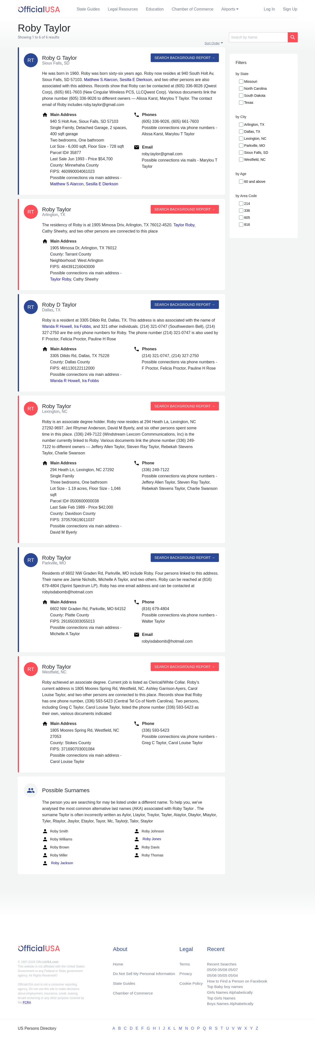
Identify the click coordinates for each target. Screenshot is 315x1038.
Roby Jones (147, 839)
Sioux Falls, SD (256, 152)
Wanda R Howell (57, 326)
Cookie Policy (191, 981)
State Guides (88, 9)
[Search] (258, 37)
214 (247, 203)
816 (247, 224)
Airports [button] (228, 9)
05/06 (209, 973)
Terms (184, 961)
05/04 (231, 973)
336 (247, 210)
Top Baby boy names (223, 985)
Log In (269, 9)
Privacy (185, 971)
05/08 (220, 967)
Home (118, 961)
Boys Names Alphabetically (228, 1003)
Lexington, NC (255, 138)
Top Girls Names (219, 997)
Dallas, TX (252, 131)
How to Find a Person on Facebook (235, 979)
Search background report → (184, 58)
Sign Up (290, 9)
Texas (248, 102)
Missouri (250, 81)
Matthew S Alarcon (100, 80)
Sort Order (212, 43)
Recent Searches (219, 961)
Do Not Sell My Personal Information (145, 971)
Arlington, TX (254, 124)
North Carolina (255, 88)
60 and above (254, 181)
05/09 (209, 967)
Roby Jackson (57, 863)
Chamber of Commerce (192, 9)
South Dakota (254, 95)
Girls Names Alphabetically (228, 991)
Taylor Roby (184, 225)
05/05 (220, 973)
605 (247, 217)
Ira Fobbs (82, 326)
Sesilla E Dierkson (136, 80)
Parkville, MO (254, 145)
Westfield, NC (254, 159)
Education (155, 9)
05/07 (231, 967)
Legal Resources (123, 9)
